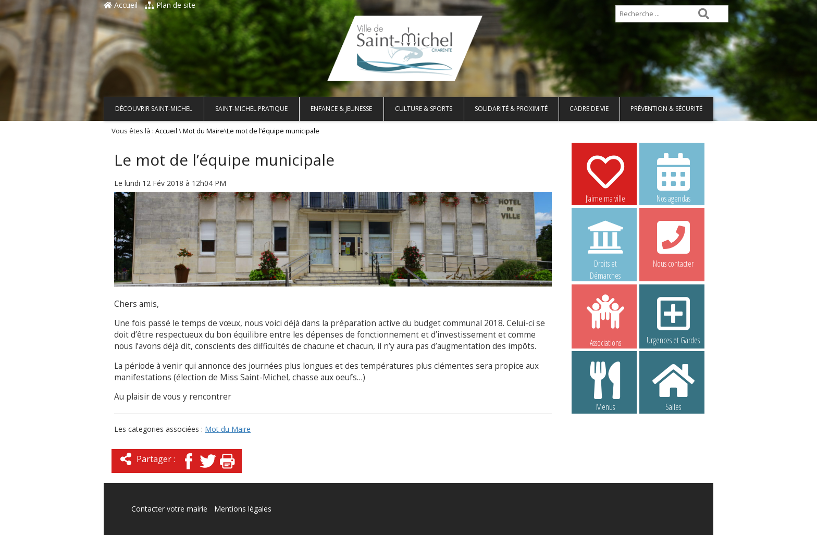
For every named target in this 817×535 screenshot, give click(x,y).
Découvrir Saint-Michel (153, 108)
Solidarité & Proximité (511, 108)
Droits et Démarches (605, 243)
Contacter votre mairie (169, 509)
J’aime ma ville (605, 177)
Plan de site (170, 5)
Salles (673, 386)
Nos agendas (673, 177)
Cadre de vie (589, 108)
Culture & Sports (423, 108)
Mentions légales (242, 509)
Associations (605, 320)
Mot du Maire (203, 131)
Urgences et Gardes (673, 319)
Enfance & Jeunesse (341, 108)
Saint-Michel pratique (251, 108)
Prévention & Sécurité (666, 108)
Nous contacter (673, 242)
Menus (605, 386)
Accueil (121, 5)
